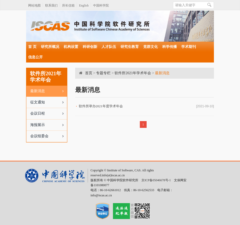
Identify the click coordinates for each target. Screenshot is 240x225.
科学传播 (169, 47)
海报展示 (48, 125)
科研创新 (90, 47)
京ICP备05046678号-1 (156, 180)
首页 (88, 73)
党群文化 (150, 47)
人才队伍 (108, 47)
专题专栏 (103, 73)
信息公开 (35, 57)
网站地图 (34, 5)
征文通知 (48, 102)
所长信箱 (68, 5)
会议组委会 (48, 136)
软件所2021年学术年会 (133, 73)
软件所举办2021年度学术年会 (101, 106)
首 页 (32, 47)
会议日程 (48, 113)
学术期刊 (188, 47)
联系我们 (51, 5)
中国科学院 (101, 5)
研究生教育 (130, 47)
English (84, 5)
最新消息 (48, 91)
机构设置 (71, 47)
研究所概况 (50, 47)
